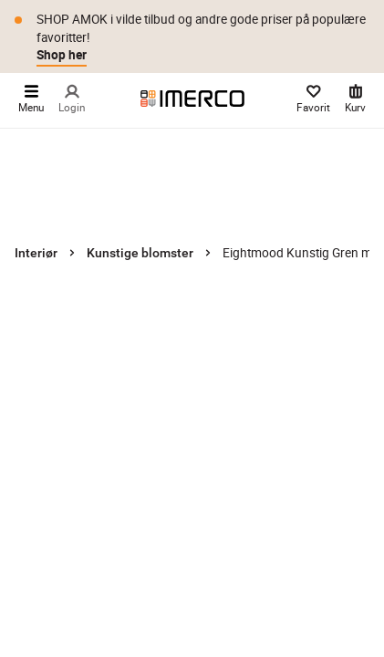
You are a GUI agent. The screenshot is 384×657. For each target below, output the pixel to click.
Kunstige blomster (140, 252)
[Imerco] (192, 98)
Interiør (36, 252)
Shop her (61, 55)
